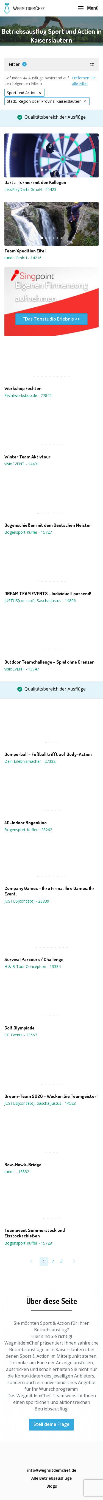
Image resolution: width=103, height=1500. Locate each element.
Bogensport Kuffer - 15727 (28, 532)
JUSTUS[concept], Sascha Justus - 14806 (40, 600)
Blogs (51, 1486)
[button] (51, 64)
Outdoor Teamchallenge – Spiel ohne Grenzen (49, 662)
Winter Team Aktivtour (27, 457)
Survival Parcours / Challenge (33, 959)
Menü (88, 8)
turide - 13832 (16, 1171)
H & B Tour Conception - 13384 (32, 966)
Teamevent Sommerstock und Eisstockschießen (34, 1233)
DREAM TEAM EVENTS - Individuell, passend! (47, 593)
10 (69, 376)
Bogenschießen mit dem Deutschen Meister (47, 525)
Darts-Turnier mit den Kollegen (35, 182)
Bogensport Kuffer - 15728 (28, 1243)
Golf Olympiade (19, 1028)
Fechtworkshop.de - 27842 (28, 395)
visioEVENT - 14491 (21, 463)
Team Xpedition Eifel (25, 251)
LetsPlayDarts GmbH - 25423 (30, 189)
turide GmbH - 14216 (22, 257)
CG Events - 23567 (20, 1034)
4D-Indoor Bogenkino (25, 822)
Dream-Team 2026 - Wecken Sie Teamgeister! (51, 1096)
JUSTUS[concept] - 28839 (26, 901)
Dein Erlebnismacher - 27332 (29, 761)
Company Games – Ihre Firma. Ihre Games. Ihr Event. (49, 891)
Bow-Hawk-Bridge (22, 1164)
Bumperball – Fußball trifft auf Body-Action (48, 754)
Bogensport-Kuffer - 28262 (28, 829)
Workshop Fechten (22, 388)
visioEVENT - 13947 (21, 669)
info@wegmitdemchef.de (51, 1470)
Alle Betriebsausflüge (51, 1478)
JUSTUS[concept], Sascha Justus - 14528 (40, 1103)
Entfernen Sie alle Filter (84, 80)
